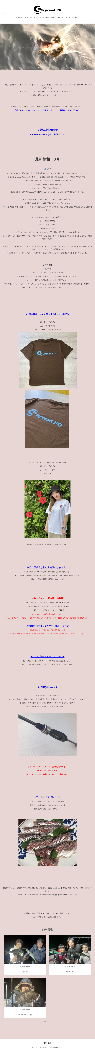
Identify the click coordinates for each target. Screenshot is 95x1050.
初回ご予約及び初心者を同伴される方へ (47, 567)
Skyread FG (42, 1047)
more (47, 1021)
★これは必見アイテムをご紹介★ (48, 656)
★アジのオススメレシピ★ (47, 797)
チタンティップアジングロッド (47, 695)
